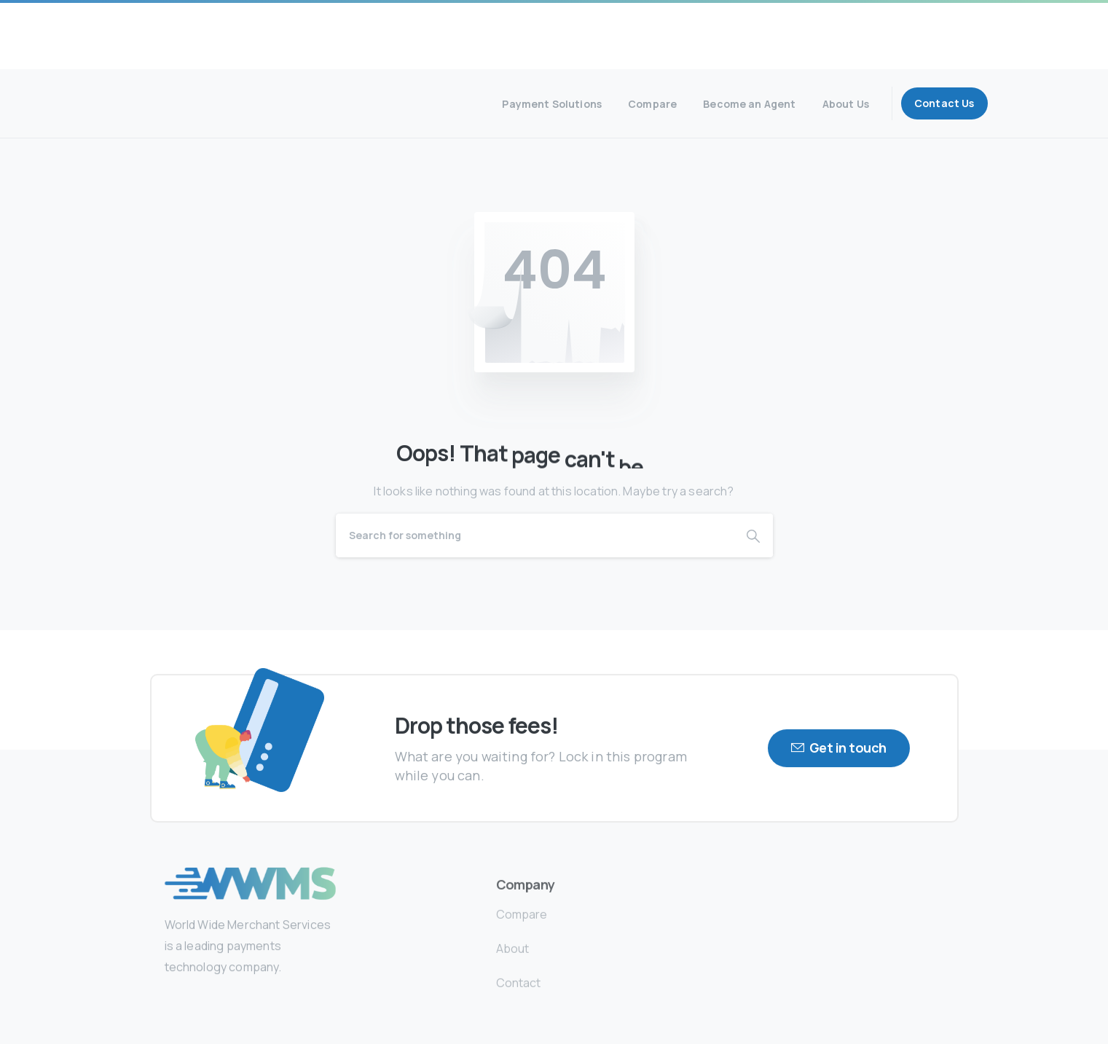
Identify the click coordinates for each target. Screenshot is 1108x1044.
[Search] (535, 535)
